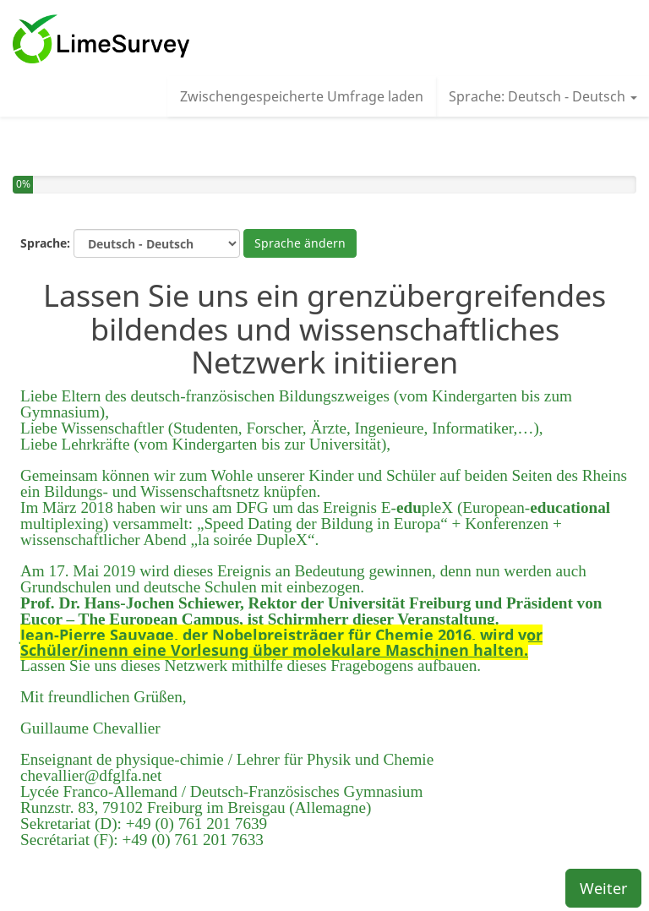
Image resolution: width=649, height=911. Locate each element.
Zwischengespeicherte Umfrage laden (301, 96)
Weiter (603, 888)
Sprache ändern (300, 243)
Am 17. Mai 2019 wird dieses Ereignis (147, 571)
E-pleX (417, 507)
